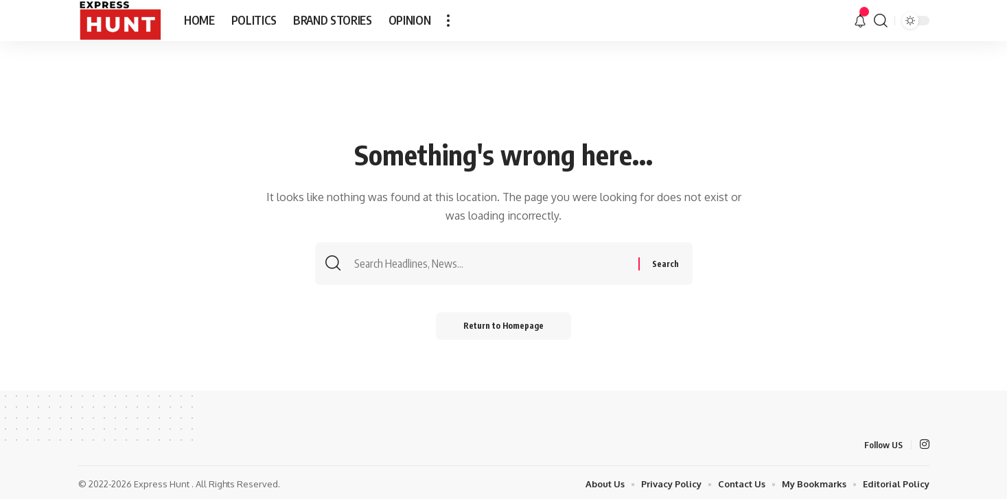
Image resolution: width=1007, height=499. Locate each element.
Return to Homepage (503, 326)
